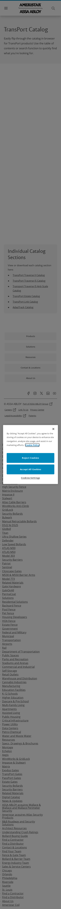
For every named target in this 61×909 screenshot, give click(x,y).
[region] (30, 454)
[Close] (53, 428)
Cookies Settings (30, 477)
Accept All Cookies (30, 469)
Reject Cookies (30, 457)
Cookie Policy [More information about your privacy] (32, 445)
